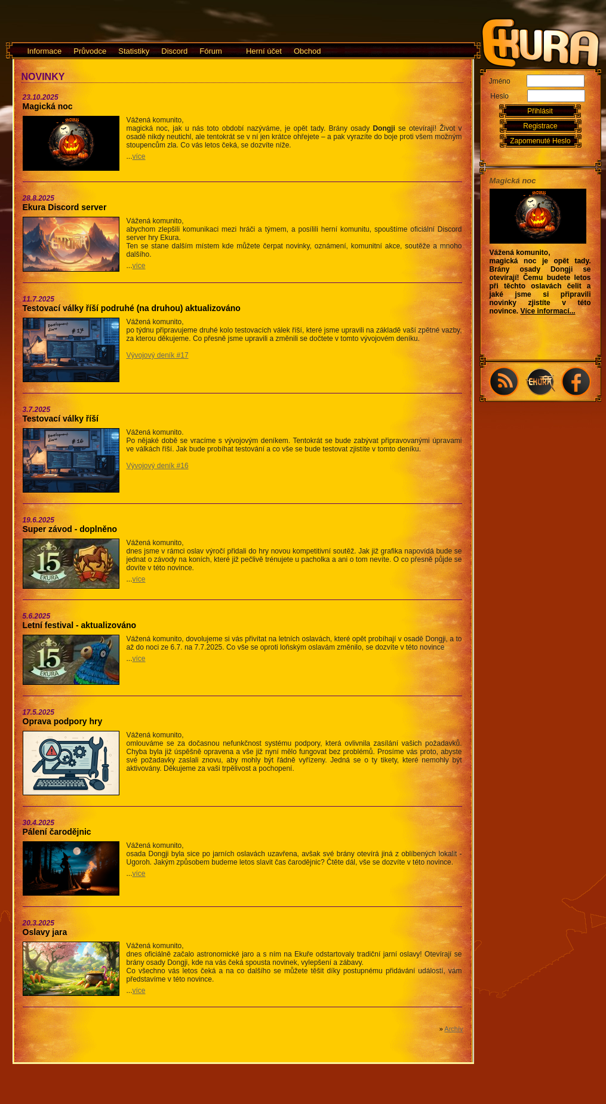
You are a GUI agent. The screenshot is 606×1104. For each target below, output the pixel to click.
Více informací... (548, 311)
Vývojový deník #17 (158, 355)
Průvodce (89, 51)
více (139, 156)
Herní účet (264, 51)
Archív (453, 1028)
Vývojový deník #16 (158, 466)
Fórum (210, 51)
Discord (174, 51)
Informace (44, 51)
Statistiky (133, 51)
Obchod (307, 51)
